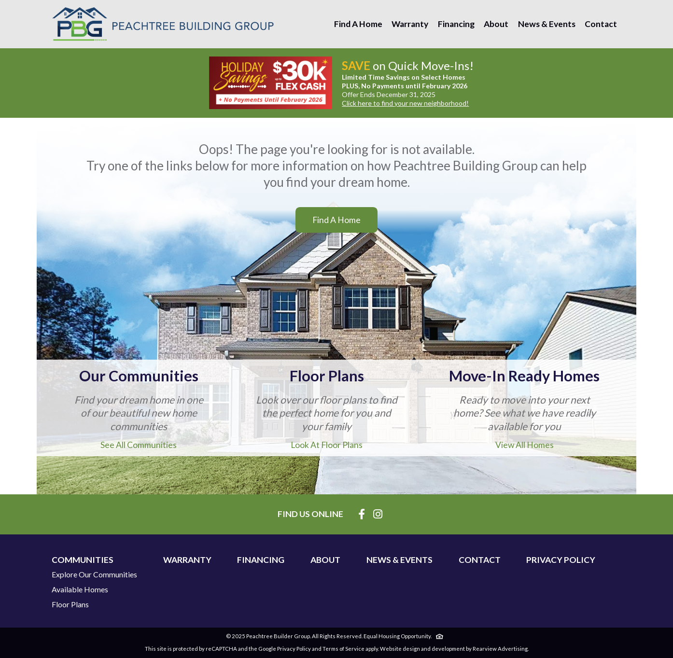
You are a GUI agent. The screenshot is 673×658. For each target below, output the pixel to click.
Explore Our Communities (94, 574)
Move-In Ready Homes (524, 376)
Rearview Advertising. (501, 648)
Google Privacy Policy (284, 648)
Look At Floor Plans (327, 445)
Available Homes (80, 589)
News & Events (546, 24)
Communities (82, 560)
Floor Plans (327, 376)
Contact (601, 24)
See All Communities (138, 445)
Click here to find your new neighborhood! (405, 103)
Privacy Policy (560, 560)
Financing (456, 24)
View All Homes (524, 445)
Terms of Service (343, 648)
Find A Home (358, 24)
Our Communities (138, 376)
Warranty (410, 24)
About (496, 24)
